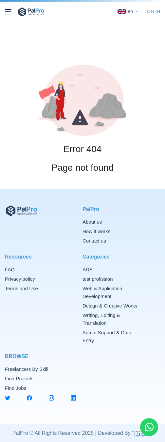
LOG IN (152, 11)
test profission (97, 279)
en (126, 11)
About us (92, 222)
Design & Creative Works (109, 305)
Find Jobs (15, 388)
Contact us (94, 241)
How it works (96, 231)
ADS (87, 269)
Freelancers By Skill (26, 369)
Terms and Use (21, 288)
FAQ (10, 269)
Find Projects (19, 378)
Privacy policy (20, 279)
